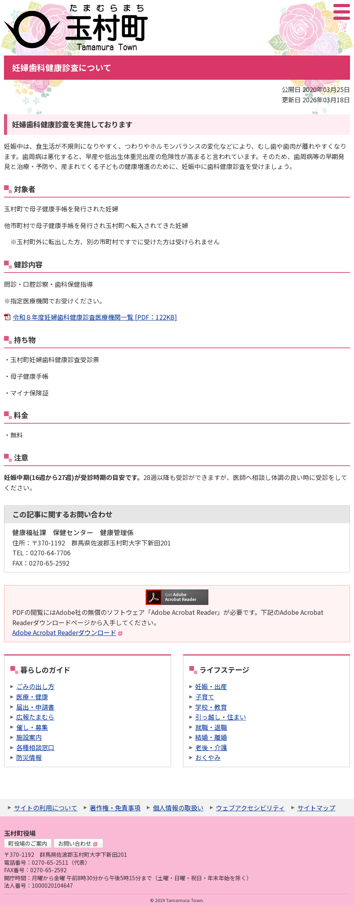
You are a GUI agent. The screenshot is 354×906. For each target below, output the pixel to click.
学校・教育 (211, 707)
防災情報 (29, 757)
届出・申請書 (35, 707)
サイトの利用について (45, 807)
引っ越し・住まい (220, 717)
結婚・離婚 (211, 737)
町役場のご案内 (27, 843)
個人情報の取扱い (178, 807)
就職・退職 (211, 727)
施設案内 (29, 737)
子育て (204, 696)
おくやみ (208, 757)
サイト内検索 (302, 12)
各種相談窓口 (35, 747)
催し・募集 (32, 727)
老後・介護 (211, 747)
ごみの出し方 (35, 686)
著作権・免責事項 (115, 807)
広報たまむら (35, 717)
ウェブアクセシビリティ (250, 807)
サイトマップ (316, 807)
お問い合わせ (78, 843)
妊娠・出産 (211, 686)
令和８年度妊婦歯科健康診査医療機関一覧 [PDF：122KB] (95, 317)
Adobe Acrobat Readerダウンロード (67, 632)
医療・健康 (32, 696)
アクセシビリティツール (320, 12)
